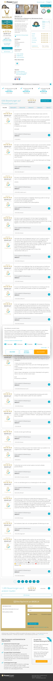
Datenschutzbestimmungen (17, 340)
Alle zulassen (41, 352)
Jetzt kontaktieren (46, 5)
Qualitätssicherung (43, 675)
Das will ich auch (41, 2)
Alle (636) (5, 107)
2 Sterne (43, 26)
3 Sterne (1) (30, 107)
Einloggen (49, 2)
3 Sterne (43, 24)
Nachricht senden (33, 623)
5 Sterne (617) (13, 107)
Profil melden (41, 634)
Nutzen (33, 36)
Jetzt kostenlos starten (41, 661)
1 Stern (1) (48, 107)
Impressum (8, 340)
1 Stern (43, 28)
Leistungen (34, 38)
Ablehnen (12, 352)
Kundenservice (35, 46)
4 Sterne (43, 22)
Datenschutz (34, 676)
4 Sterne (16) (22, 107)
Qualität (33, 33)
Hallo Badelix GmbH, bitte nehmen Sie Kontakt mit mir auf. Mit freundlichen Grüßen (13, 616)
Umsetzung (34, 40)
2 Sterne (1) (39, 107)
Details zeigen (43, 347)
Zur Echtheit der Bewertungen (7, 44)
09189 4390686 (19, 54)
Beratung (34, 42)
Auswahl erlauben (26, 351)
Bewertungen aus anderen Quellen (7, 40)
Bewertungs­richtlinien (35, 675)
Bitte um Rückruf (33, 614)
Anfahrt (17, 46)
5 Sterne (43, 21)
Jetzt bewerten (7, 48)
